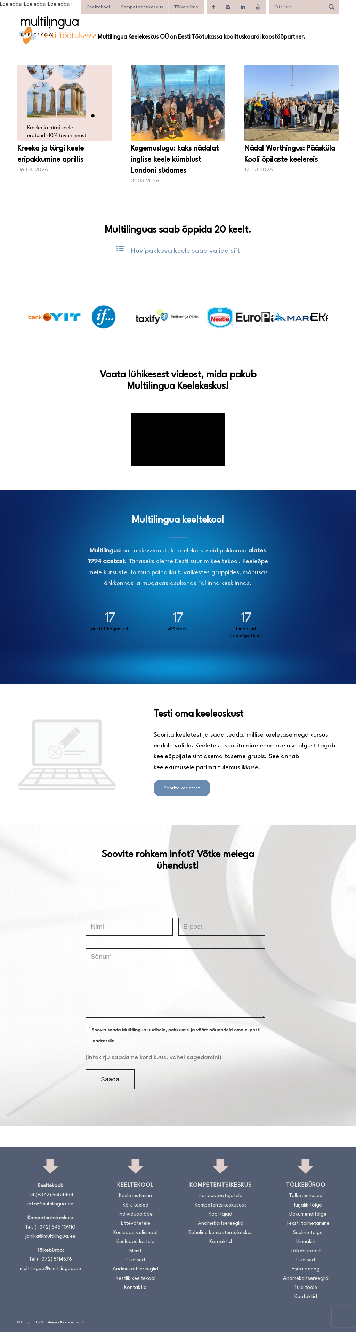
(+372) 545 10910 (55, 1227)
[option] (51, 317)
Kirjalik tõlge (308, 1205)
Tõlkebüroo (186, 7)
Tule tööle (305, 1287)
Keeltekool (98, 7)
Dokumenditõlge (307, 1214)
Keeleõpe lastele (135, 1241)
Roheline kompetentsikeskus (220, 1232)
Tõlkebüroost (305, 1251)
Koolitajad (220, 1214)
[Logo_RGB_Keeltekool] (49, 26)
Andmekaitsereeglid (135, 1269)
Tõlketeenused (306, 1196)
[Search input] (298, 7)
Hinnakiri (305, 1241)
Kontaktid (135, 1287)
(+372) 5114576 (54, 1259)
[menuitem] (330, 34)
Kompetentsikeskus (142, 7)
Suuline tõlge (308, 1232)
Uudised (135, 1260)
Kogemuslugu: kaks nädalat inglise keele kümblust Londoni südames (175, 159)
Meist (135, 1251)
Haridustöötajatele (220, 1196)
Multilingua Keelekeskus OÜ (63, 1322)
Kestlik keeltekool (135, 1278)
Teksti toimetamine (308, 1223)
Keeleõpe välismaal (135, 1232)
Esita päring (305, 1269)
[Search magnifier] (332, 7)
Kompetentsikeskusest (220, 1205)
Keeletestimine (135, 1196)
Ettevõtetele (135, 1223)
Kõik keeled (135, 1205)
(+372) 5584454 (54, 1195)
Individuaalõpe (136, 1214)
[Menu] (330, 34)
